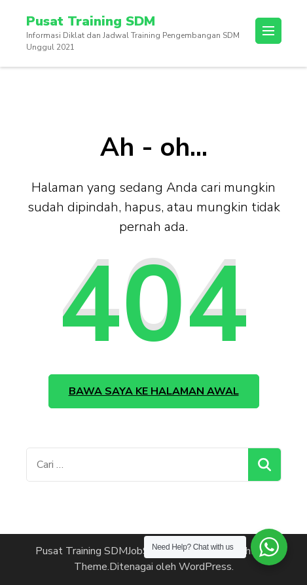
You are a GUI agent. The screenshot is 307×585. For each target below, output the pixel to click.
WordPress (205, 566)
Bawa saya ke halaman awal (154, 391)
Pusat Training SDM (90, 21)
